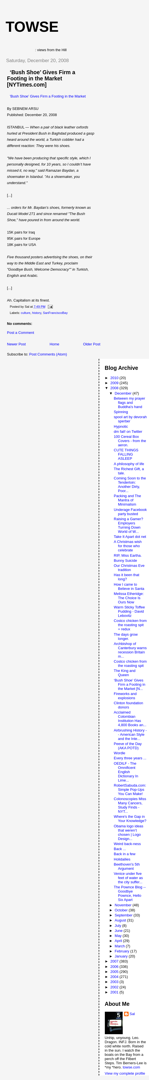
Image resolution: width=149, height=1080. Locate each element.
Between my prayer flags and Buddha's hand (129, 402)
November (124, 905)
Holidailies (122, 859)
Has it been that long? (126, 577)
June (119, 931)
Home (54, 344)
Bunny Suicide (125, 560)
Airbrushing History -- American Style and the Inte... (130, 734)
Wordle (119, 753)
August (121, 920)
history (36, 312)
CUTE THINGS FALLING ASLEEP (126, 454)
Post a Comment (20, 332)
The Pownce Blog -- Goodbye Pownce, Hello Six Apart (130, 893)
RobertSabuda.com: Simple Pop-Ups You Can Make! (130, 789)
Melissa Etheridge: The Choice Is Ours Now (129, 598)
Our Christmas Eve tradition (129, 567)
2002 (115, 987)
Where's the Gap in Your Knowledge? (130, 818)
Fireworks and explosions (125, 696)
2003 (115, 982)
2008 (115, 388)
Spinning (121, 412)
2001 (115, 992)
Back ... (120, 849)
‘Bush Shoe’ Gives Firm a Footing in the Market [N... (129, 684)
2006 (115, 966)
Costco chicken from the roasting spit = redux (130, 625)
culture (25, 312)
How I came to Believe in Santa (129, 586)
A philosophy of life (129, 464)
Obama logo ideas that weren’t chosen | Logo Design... (128, 832)
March (120, 946)
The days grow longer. (126, 636)
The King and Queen (124, 673)
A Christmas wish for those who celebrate (128, 546)
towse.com (131, 1067)
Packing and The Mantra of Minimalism (127, 500)
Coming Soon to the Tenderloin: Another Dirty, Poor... (130, 484)
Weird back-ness (127, 844)
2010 (115, 378)
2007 (115, 961)
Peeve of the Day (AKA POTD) (128, 746)
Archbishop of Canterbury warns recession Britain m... (130, 650)
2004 (115, 977)
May (118, 936)
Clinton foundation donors (128, 705)
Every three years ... (130, 758)
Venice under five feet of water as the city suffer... (128, 877)
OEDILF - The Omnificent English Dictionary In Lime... (126, 771)
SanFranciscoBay (55, 312)
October (122, 910)
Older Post (91, 344)
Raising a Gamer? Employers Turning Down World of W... (128, 525)
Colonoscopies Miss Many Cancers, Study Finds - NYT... (130, 805)
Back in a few (124, 854)
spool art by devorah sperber (130, 419)
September (124, 915)
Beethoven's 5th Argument (127, 866)
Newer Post (16, 344)
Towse (32, 27)
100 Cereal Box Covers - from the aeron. (130, 440)
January (122, 956)
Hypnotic (121, 426)
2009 (115, 383)
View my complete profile (125, 1073)
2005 (115, 972)
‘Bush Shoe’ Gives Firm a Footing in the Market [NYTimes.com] (41, 78)
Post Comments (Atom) (48, 354)
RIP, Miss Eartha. (127, 555)
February (122, 951)
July (118, 925)
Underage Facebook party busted (130, 512)
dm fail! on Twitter (128, 431)
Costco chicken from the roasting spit (130, 663)
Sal (132, 1014)
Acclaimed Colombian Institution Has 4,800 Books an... (130, 718)
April (119, 941)
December (124, 393)
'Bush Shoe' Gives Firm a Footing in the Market (48, 96)
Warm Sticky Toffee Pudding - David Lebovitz (129, 611)
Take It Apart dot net (130, 537)
